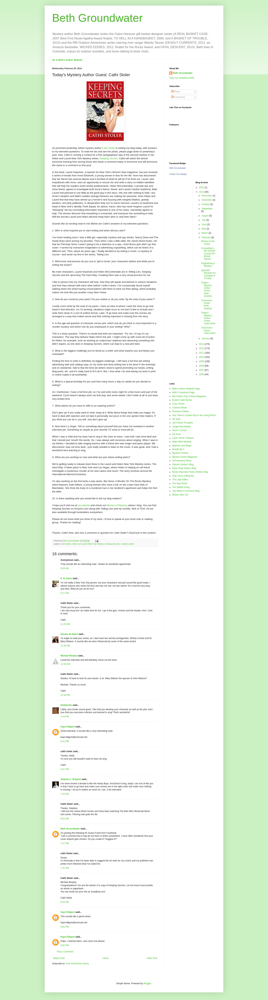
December (207, 195)
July (204, 220)
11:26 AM (65, 645)
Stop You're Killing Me (183, 476)
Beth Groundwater (97, 18)
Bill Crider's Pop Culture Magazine (189, 396)
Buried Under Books (182, 400)
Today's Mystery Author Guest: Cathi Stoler (208, 318)
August (205, 215)
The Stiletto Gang (180, 487)
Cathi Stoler (108, 148)
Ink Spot (176, 419)
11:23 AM (65, 624)
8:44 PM (64, 902)
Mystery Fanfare (180, 453)
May (204, 228)
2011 (202, 353)
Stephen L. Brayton (70, 779)
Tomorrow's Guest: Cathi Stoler (208, 330)
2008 (202, 366)
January (206, 338)
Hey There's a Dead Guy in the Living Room (194, 415)
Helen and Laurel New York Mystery (88, 544)
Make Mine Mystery (182, 441)
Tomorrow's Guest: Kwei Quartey (206, 304)
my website (84, 505)
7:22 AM (64, 794)
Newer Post (59, 958)
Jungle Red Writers (181, 426)
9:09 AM (64, 568)
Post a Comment (65, 951)
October (206, 204)
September (207, 208)
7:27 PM (64, 843)
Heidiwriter (66, 705)
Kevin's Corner (179, 430)
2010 (202, 357)
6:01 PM (64, 926)
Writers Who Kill (180, 494)
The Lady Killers (180, 479)
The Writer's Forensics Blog (186, 491)
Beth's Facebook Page (183, 392)
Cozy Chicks (178, 403)
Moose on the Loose (208, 242)
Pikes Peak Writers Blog (184, 468)
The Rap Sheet (179, 483)
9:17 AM (64, 593)
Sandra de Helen (69, 634)
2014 (202, 192)
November (207, 200)
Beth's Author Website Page (186, 388)
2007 (202, 370)
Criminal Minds (179, 407)
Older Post (152, 958)
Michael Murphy (68, 655)
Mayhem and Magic (182, 445)
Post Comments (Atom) (77, 963)
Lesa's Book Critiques (183, 438)
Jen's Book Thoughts (182, 422)
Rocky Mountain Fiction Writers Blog (190, 472)
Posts (175, 91)
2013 (202, 344)
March (205, 233)
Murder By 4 (178, 449)
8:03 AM (64, 818)
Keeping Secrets (109, 158)
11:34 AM (65, 664)
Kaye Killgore (67, 726)
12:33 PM (65, 695)
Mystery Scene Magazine (184, 457)
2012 (202, 348)
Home (106, 958)
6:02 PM (64, 945)
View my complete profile (181, 78)
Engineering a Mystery (208, 264)
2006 (202, 374)
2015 (202, 187)
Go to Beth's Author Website (67, 60)
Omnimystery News (182, 460)
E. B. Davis (66, 578)
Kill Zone (176, 434)
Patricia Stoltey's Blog (183, 464)
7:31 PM (64, 868)
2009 (202, 361)
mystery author (127, 544)
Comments (178, 97)
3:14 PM (64, 716)
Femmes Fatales (180, 411)
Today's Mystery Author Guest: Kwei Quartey (206, 289)
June (204, 224)
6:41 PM (64, 741)
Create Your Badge (178, 174)
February (206, 237)
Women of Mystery (117, 505)
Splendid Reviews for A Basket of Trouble (208, 274)
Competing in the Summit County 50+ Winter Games (208, 253)
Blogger (147, 983)
